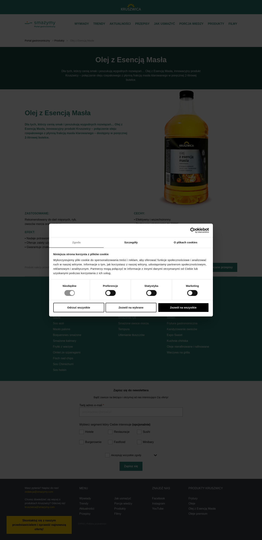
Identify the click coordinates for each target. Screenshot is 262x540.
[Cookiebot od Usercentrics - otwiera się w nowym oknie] (193, 230)
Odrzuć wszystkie (78, 307)
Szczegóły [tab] (131, 242)
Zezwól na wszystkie (183, 307)
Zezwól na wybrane (131, 307)
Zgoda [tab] (76, 242)
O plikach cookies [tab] (185, 242)
